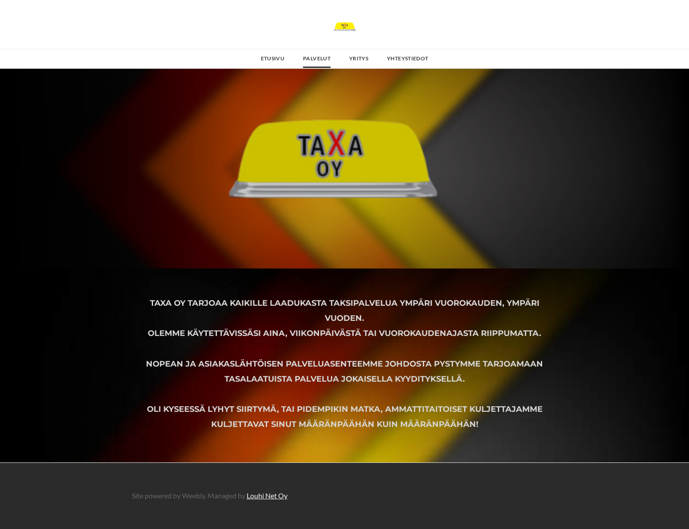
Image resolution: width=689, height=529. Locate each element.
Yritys (358, 58)
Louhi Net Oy (267, 495)
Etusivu (273, 58)
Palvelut (317, 58)
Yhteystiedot (407, 58)
